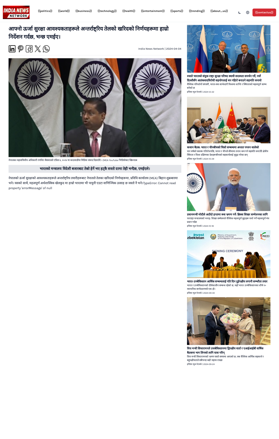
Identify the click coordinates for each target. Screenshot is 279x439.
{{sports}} (176, 11)
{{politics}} (45, 11)
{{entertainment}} (153, 11)
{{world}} (64, 11)
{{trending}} (197, 11)
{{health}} (128, 11)
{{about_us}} (219, 11)
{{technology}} (107, 11)
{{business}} (83, 11)
